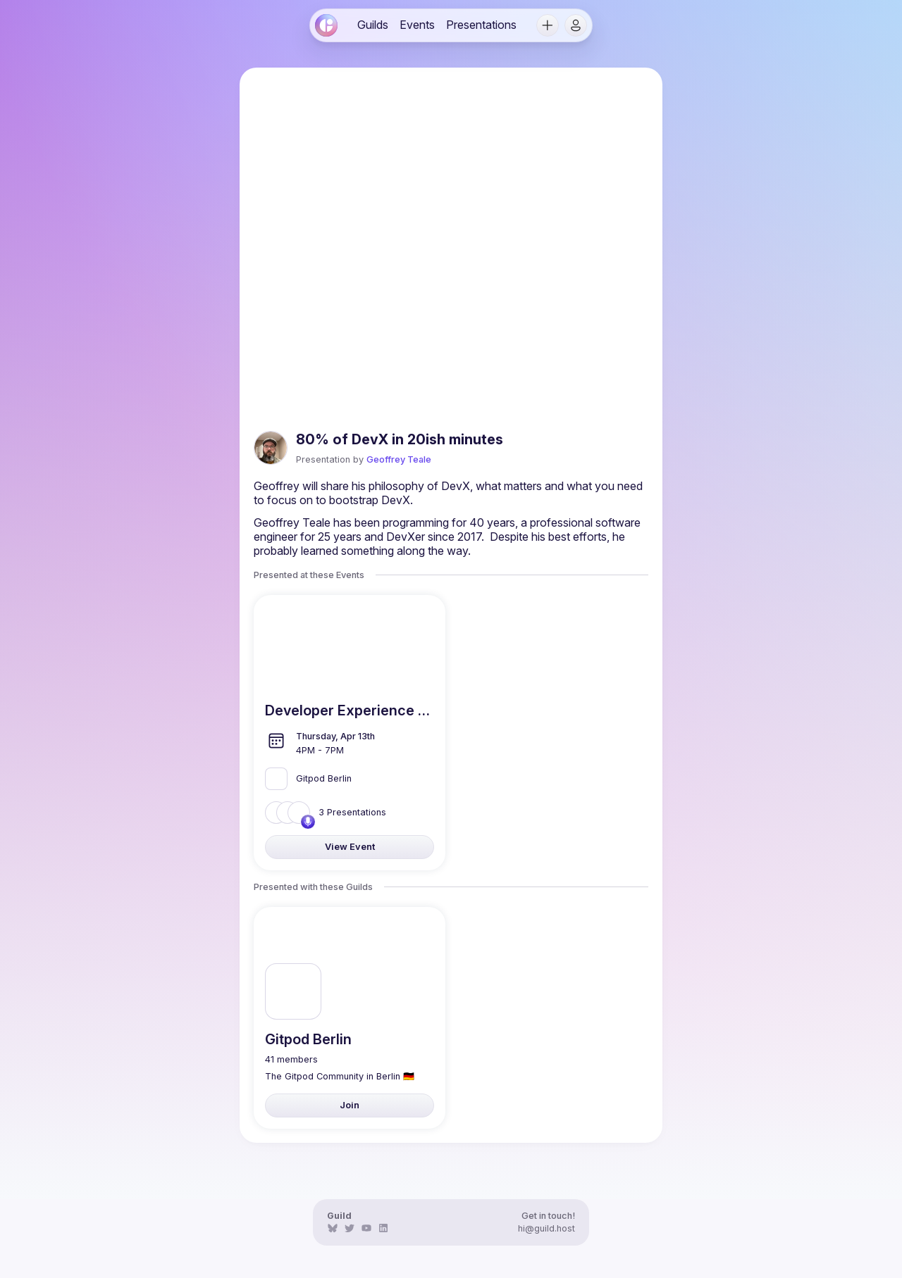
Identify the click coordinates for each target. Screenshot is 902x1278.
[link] (326, 25)
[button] (547, 25)
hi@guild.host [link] (546, 1228)
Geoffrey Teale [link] (398, 459)
